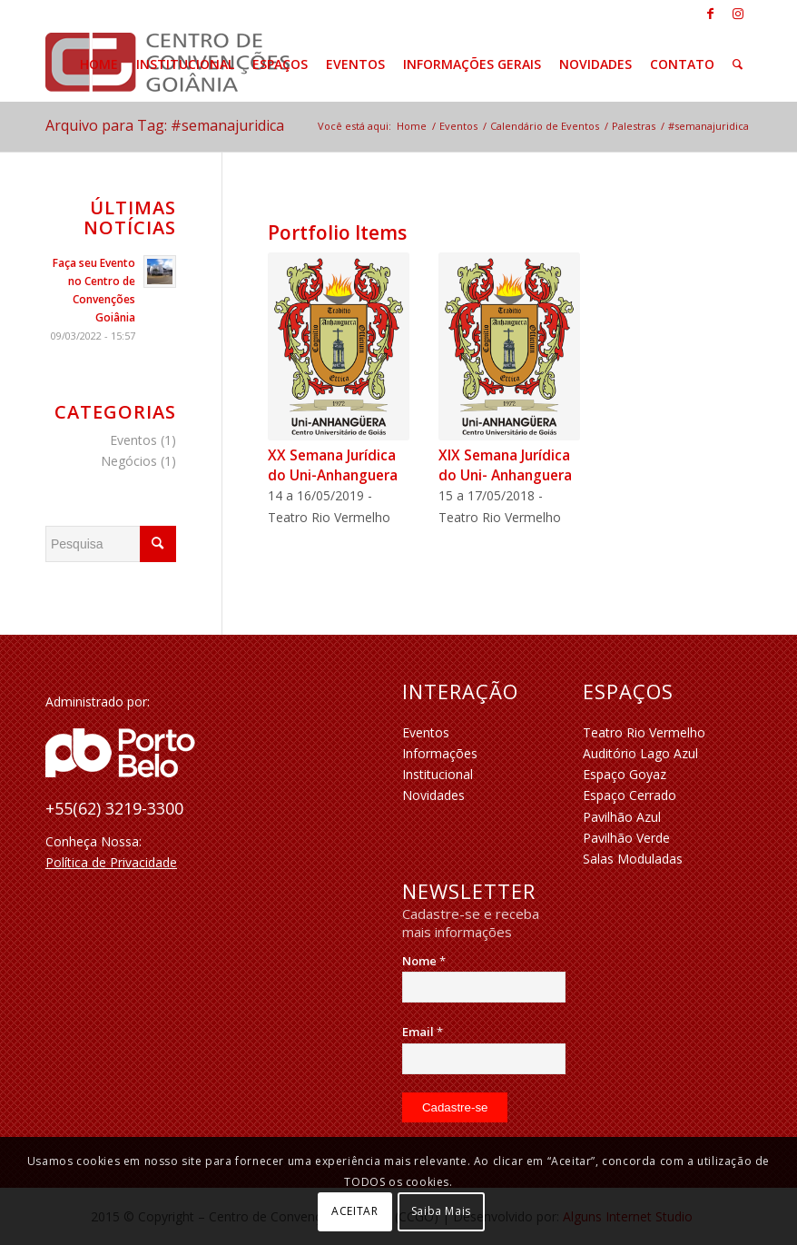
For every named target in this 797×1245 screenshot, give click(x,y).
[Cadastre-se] (455, 1107)
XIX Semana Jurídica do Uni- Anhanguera (505, 465)
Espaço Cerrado (629, 795)
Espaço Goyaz (624, 774)
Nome (424, 961)
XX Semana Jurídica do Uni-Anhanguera (333, 465)
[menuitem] (99, 64)
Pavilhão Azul (622, 816)
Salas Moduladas (633, 858)
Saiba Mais (441, 1211)
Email (422, 1031)
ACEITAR (354, 1211)
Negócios (129, 460)
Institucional (437, 774)
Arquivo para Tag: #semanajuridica (164, 125)
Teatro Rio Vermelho (644, 732)
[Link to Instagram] (738, 13)
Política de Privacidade (111, 862)
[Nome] (484, 987)
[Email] (484, 1058)
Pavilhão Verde (626, 837)
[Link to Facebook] (710, 13)
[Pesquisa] (737, 64)
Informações (439, 753)
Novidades (433, 795)
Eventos (133, 440)
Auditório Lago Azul (640, 753)
